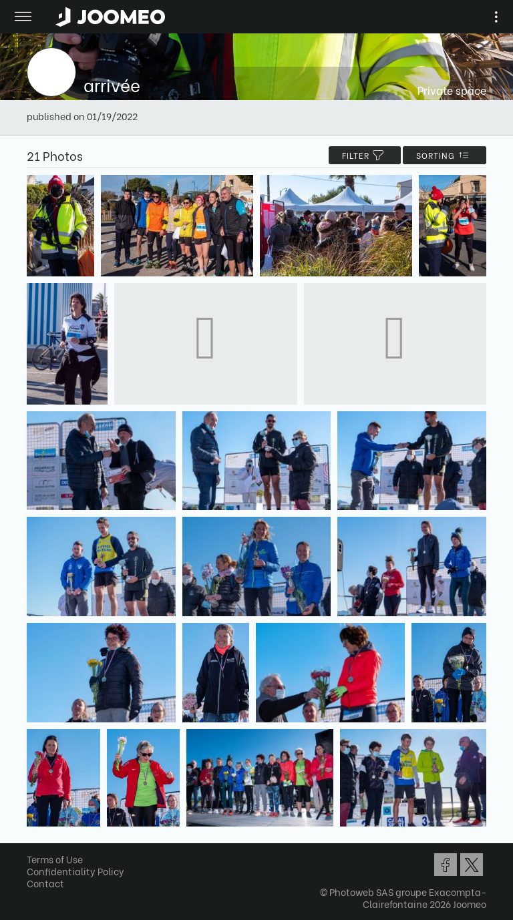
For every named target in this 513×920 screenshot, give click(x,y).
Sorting (444, 155)
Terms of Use (55, 859)
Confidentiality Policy (75, 871)
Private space (451, 89)
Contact (45, 883)
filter (364, 155)
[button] (35, 851)
